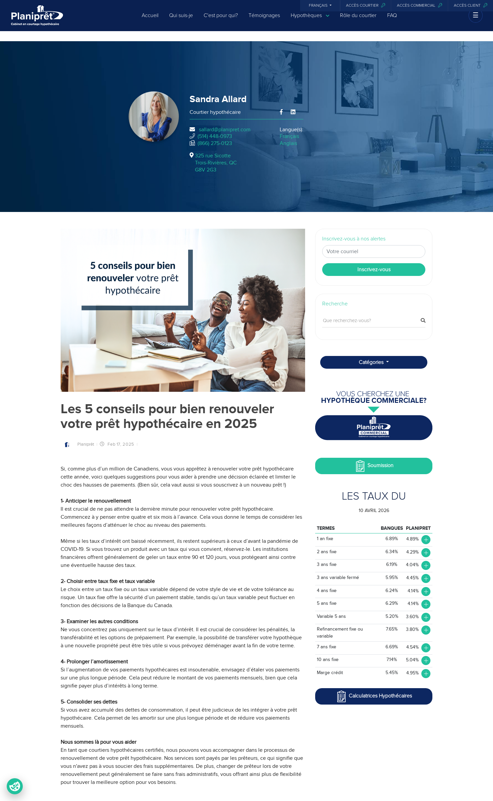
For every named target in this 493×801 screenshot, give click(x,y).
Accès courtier (365, 5)
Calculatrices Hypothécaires (374, 696)
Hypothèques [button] (310, 21)
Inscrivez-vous (374, 269)
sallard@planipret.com (225, 129)
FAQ (392, 20)
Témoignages (264, 20)
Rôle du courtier (358, 20)
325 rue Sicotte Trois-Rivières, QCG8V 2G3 (216, 162)
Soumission (374, 466)
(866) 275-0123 (215, 143)
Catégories (372, 362)
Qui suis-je (181, 20)
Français (319, 6)
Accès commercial (419, 5)
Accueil (150, 20)
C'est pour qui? (221, 20)
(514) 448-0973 (215, 136)
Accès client (470, 5)
